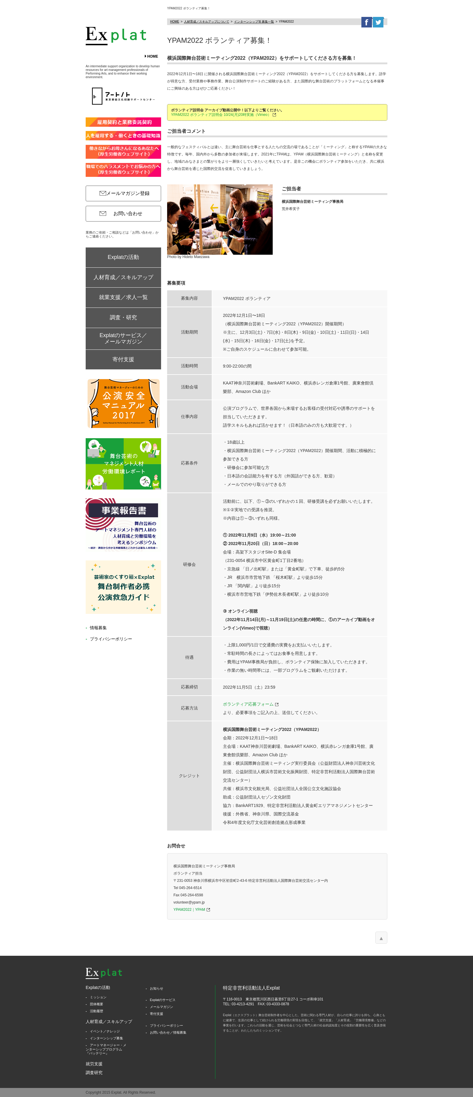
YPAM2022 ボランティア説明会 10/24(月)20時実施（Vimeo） (221, 115)
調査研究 (94, 1072)
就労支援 (94, 1063)
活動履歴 (96, 1011)
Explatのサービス (163, 1000)
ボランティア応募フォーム (248, 704)
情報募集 (98, 627)
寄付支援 (123, 359)
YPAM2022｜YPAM (189, 909)
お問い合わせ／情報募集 (168, 1032)
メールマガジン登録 (128, 193)
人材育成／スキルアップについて (206, 21)
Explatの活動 (123, 257)
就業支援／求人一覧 (123, 297)
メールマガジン (161, 1007)
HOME (152, 56)
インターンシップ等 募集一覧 (254, 21)
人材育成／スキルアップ (123, 277)
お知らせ (156, 988)
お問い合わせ (127, 213)
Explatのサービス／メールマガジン (123, 338)
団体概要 (96, 1004)
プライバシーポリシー (110, 638)
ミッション (98, 997)
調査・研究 (123, 317)
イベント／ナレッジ (105, 1031)
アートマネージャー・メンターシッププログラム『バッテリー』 (106, 1049)
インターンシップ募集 (106, 1038)
